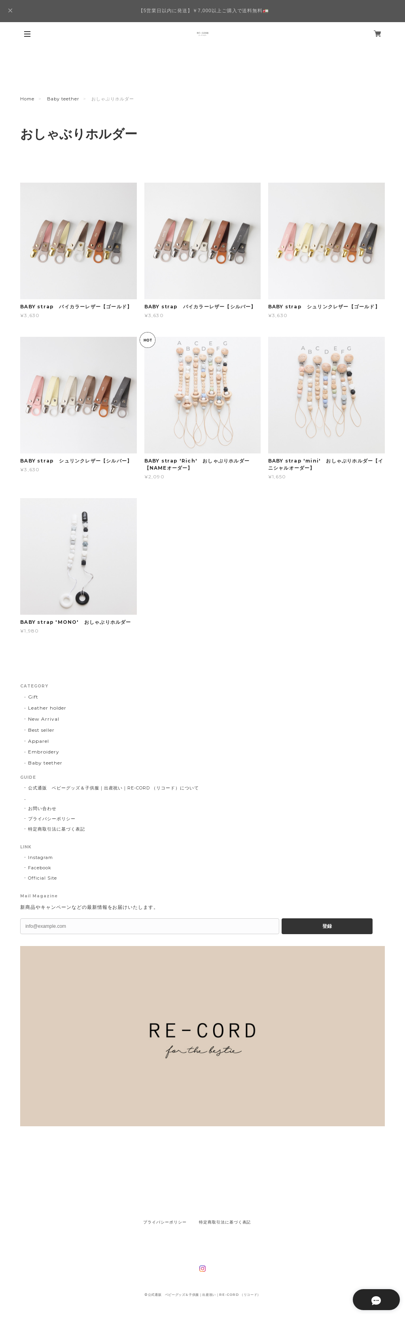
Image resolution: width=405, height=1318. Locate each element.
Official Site (42, 878)
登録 (327, 926)
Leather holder (47, 708)
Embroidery (43, 752)
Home (27, 99)
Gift (33, 697)
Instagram (40, 857)
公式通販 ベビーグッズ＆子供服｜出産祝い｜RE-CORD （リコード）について (113, 788)
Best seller (41, 730)
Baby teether (63, 99)
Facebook (39, 867)
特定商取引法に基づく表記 (56, 829)
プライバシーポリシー (52, 818)
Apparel (38, 741)
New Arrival (43, 719)
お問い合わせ (42, 808)
